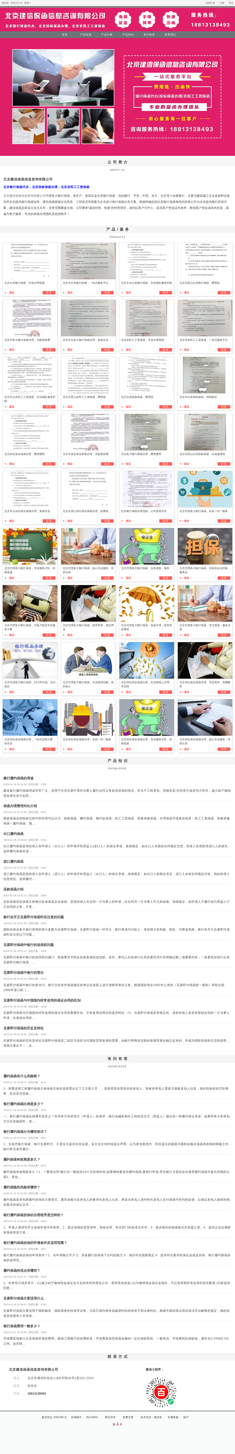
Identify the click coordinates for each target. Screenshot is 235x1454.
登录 (231, 3)
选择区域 (210, 3)
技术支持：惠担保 (151, 1417)
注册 (222, 3)
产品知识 (128, 34)
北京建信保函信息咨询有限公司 (28, 179)
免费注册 (128, 1417)
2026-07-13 (16, 3)
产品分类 (107, 34)
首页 (64, 34)
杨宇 (186, 1417)
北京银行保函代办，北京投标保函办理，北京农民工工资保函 (46, 187)
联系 (49, 292)
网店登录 (110, 1417)
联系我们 (170, 34)
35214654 (92, 1417)
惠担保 (5, 3)
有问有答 (149, 34)
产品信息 (85, 34)
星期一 (27, 3)
